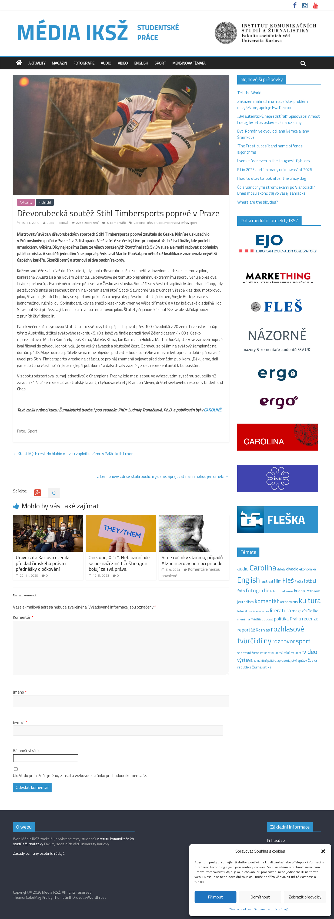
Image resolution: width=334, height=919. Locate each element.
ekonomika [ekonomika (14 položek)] (307, 569)
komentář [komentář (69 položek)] (267, 601)
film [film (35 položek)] (278, 580)
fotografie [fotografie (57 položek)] (257, 590)
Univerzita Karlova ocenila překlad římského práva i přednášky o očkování (42, 563)
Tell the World (249, 93)
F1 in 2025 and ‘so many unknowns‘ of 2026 (274, 170)
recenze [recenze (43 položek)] (310, 618)
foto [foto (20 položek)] (241, 591)
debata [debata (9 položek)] (281, 569)
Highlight (44, 202)
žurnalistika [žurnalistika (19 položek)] (261, 667)
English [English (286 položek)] (248, 580)
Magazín (59, 63)
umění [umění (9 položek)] (298, 653)
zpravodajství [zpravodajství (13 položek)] (287, 660)
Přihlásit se (276, 840)
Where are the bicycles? (257, 202)
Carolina (139, 222)
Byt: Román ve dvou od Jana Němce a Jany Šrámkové (273, 134)
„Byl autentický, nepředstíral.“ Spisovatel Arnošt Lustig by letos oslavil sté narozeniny (278, 119)
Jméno (19, 692)
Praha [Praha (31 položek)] (295, 618)
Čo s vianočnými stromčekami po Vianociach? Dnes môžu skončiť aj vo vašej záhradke (276, 190)
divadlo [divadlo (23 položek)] (292, 569)
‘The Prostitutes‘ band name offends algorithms (270, 149)
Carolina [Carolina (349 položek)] (262, 567)
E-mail (20, 722)
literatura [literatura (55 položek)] (280, 610)
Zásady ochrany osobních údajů (38, 853)
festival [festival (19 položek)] (267, 581)
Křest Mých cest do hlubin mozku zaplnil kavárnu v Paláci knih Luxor (73, 454)
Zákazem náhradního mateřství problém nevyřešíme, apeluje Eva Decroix (272, 104)
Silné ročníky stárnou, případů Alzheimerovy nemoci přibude (192, 560)
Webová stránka (27, 751)
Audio (106, 63)
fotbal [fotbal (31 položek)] (310, 580)
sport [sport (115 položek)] (303, 641)
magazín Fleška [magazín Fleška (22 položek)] (305, 611)
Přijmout (215, 897)
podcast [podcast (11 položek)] (267, 619)
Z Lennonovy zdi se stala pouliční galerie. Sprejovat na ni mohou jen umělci (163, 476)
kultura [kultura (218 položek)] (310, 600)
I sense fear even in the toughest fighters (273, 161)
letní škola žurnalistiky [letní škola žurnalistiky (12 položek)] (253, 611)
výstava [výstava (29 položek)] (245, 660)
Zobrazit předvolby (305, 897)
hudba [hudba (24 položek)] (299, 590)
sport (193, 222)
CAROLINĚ (212, 410)
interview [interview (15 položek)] (313, 591)
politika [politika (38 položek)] (281, 618)
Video (123, 63)
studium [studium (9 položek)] (273, 653)
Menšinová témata (188, 63)
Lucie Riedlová (57, 222)
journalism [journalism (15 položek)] (245, 601)
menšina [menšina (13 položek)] (243, 619)
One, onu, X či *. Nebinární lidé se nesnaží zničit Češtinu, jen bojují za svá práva (119, 563)
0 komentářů (114, 222)
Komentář (23, 617)
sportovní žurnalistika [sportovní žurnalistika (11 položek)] (252, 652)
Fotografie (84, 63)
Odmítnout (260, 897)
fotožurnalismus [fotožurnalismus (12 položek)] (281, 591)
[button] (323, 851)
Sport (160, 63)
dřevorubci (155, 222)
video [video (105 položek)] (310, 651)
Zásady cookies (240, 909)
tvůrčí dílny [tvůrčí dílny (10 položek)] (286, 652)
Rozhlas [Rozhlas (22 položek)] (263, 630)
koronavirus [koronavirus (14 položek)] (288, 601)
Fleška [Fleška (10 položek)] (299, 581)
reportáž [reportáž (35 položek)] (246, 629)
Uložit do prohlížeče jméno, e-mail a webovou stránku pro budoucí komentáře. (80, 776)
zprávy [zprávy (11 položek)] (302, 660)
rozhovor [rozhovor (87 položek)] (283, 641)
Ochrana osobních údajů (270, 909)
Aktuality (36, 63)
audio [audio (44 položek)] (243, 568)
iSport (32, 431)
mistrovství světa (176, 222)
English (141, 63)
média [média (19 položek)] (256, 619)
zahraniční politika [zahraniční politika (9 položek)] (264, 660)
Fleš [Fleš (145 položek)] (288, 580)
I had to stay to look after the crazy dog (271, 178)
